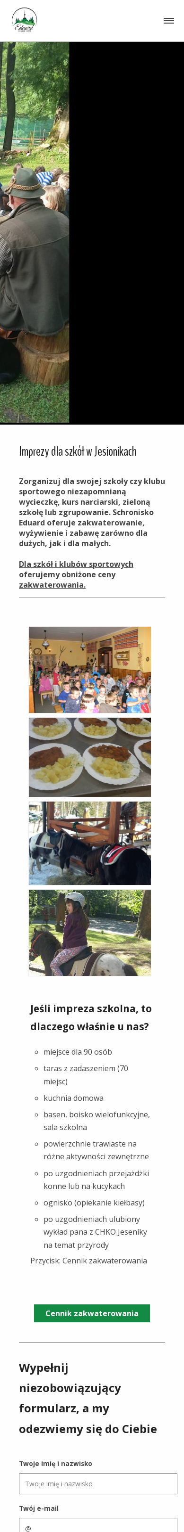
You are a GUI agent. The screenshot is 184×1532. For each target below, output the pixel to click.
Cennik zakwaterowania (92, 1313)
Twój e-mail (39, 1508)
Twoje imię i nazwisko (55, 1463)
